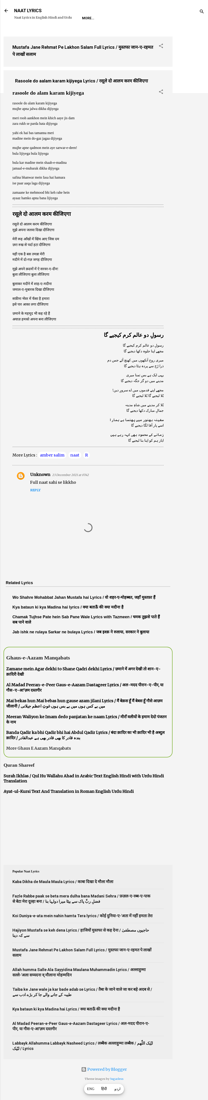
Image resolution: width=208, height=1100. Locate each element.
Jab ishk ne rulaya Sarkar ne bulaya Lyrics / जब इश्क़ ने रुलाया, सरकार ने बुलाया (80, 632)
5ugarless (117, 1078)
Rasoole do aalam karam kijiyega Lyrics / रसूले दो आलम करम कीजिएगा (81, 81)
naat (74, 455)
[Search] (201, 12)
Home (87, 18)
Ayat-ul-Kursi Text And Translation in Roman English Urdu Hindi (69, 791)
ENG (90, 1089)
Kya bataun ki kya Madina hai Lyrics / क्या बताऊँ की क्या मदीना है (66, 1009)
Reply (35, 490)
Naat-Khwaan (135, 18)
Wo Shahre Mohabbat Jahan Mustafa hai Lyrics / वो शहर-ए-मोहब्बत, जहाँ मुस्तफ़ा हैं (83, 597)
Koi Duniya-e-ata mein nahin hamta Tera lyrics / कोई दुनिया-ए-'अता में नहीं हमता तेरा (82, 915)
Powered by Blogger (104, 1069)
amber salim (52, 455)
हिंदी (104, 1089)
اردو (117, 1089)
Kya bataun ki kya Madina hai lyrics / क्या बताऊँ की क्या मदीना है (68, 607)
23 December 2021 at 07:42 (70, 475)
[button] (161, 46)
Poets (182, 18)
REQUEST (107, 18)
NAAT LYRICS (28, 10)
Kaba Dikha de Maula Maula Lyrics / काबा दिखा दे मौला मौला (62, 881)
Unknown (40, 474)
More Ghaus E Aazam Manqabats (38, 748)
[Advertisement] (190, 99)
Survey (162, 18)
